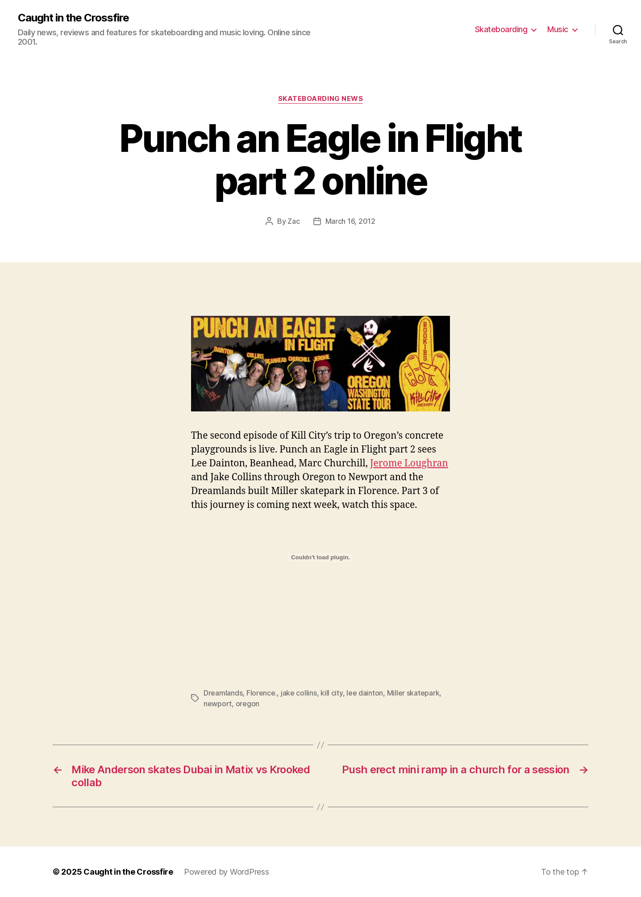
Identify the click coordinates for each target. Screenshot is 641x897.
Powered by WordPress (226, 871)
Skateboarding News (320, 99)
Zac (293, 221)
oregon (247, 703)
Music (557, 29)
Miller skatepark (413, 692)
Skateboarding (501, 29)
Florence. (261, 692)
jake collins (299, 692)
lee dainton (364, 692)
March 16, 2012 (350, 221)
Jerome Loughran (409, 463)
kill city (331, 692)
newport (218, 703)
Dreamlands (223, 692)
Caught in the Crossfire (73, 18)
